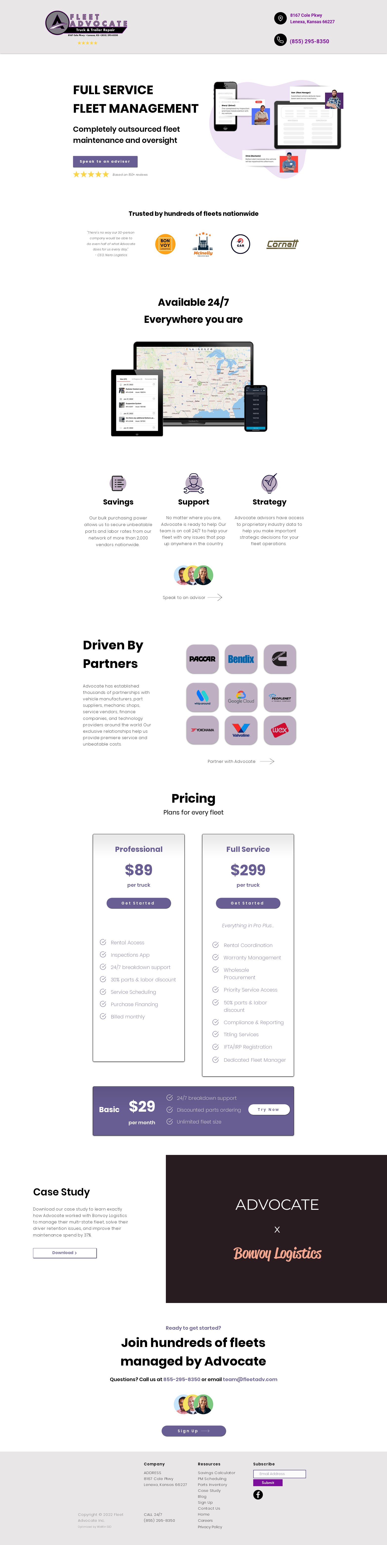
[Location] (280, 18)
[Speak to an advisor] (105, 161)
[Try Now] (269, 1109)
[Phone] (280, 40)
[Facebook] (258, 1495)
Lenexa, (298, 21)
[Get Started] (139, 903)
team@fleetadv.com (250, 1379)
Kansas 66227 (320, 21)
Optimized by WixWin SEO (95, 1527)
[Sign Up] (194, 1431)
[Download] (65, 1253)
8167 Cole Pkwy (306, 15)
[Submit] (268, 1482)
